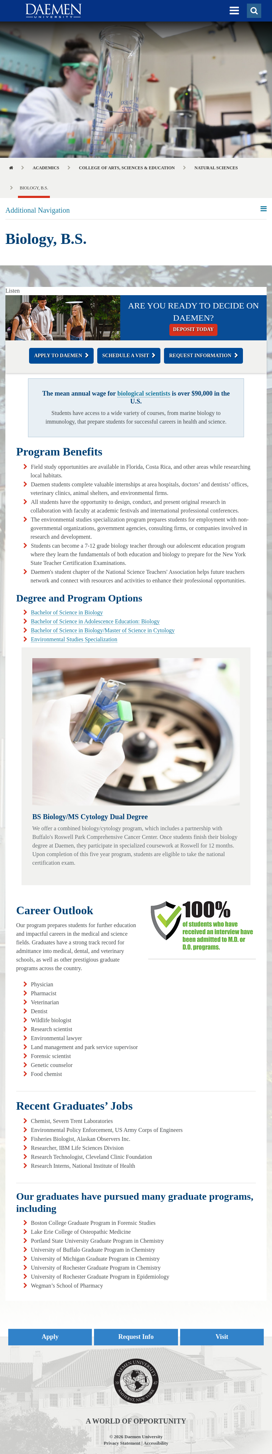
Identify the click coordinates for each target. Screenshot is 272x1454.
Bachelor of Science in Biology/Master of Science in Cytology (103, 630)
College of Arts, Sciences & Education (127, 167)
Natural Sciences (216, 167)
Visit (222, 1336)
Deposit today (193, 329)
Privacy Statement (122, 1443)
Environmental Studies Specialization (74, 639)
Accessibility (156, 1443)
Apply (50, 1336)
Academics (46, 167)
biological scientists (143, 393)
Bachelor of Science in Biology (67, 612)
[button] (234, 11)
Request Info (136, 1336)
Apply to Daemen (58, 355)
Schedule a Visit (125, 355)
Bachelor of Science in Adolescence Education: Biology (95, 621)
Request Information (200, 355)
